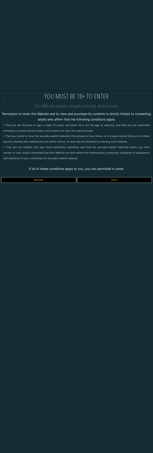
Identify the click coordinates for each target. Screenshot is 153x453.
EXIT (114, 180)
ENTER (38, 180)
